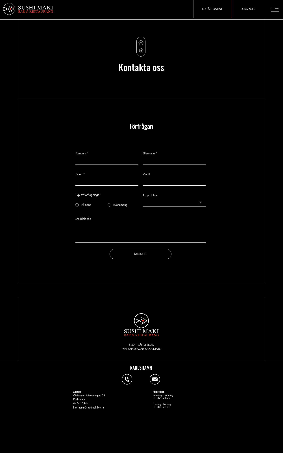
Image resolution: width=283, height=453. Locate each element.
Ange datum (150, 195)
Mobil (146, 174)
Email (78, 174)
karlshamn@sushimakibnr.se (88, 407)
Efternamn (149, 153)
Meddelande (83, 218)
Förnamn (80, 153)
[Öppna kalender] (200, 202)
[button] (275, 10)
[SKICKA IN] (140, 254)
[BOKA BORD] (248, 9)
